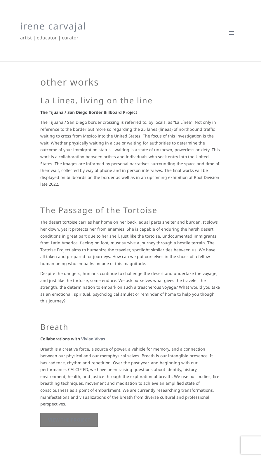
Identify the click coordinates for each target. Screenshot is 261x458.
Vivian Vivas (93, 339)
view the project (69, 420)
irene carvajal (53, 26)
